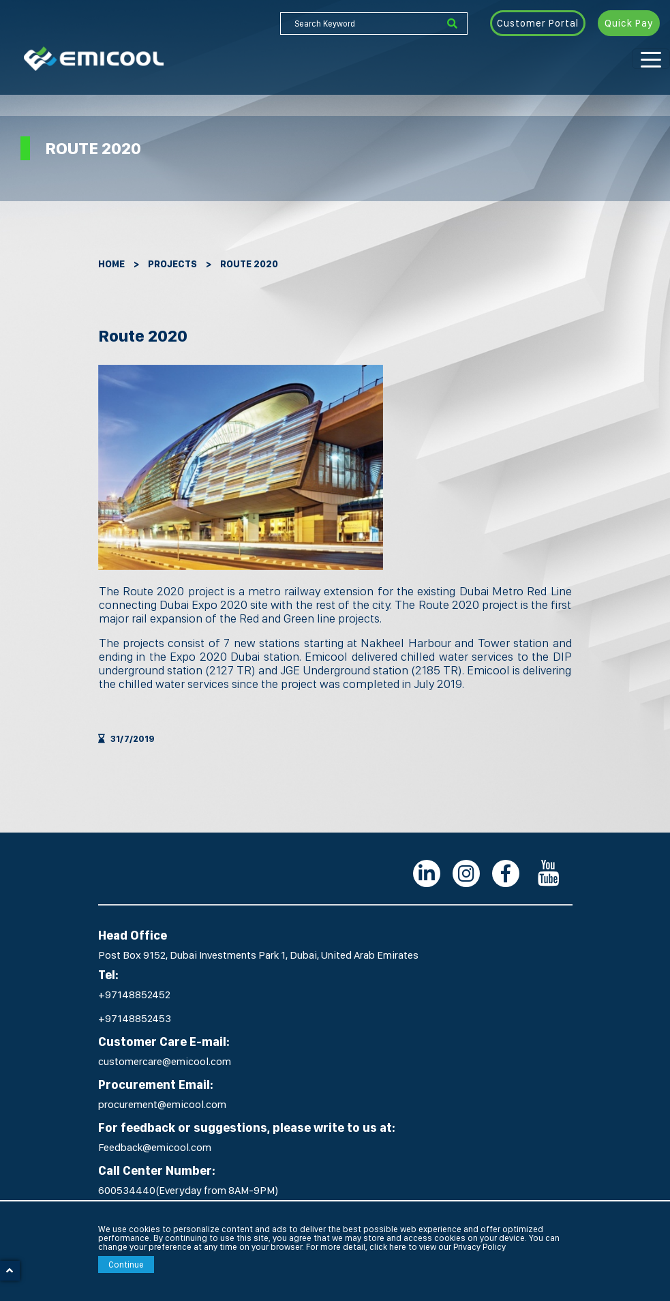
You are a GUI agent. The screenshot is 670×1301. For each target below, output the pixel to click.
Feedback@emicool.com (154, 1147)
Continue (126, 1264)
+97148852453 (134, 1018)
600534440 (126, 1190)
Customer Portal (538, 23)
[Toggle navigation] (651, 58)
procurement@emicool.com (162, 1104)
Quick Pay (629, 23)
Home (111, 263)
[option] (240, 467)
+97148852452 (134, 994)
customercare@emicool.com (164, 1061)
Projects (172, 263)
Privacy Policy (479, 1247)
